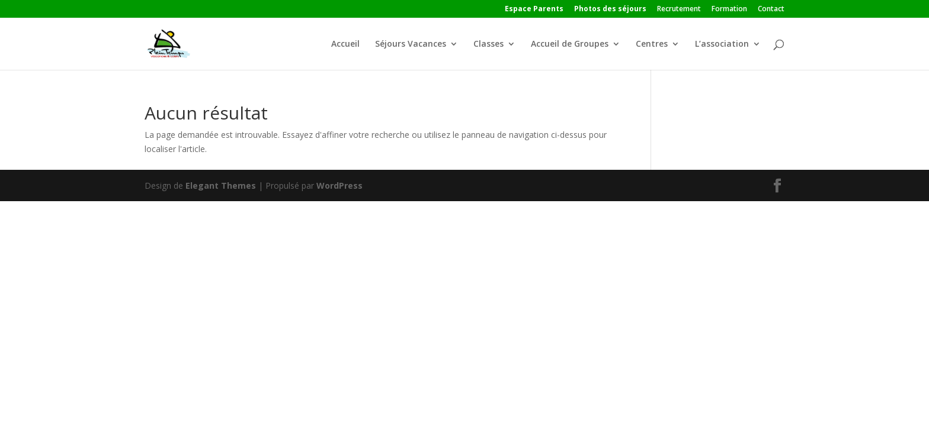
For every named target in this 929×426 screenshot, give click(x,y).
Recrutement (679, 9)
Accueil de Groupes (569, 44)
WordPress (339, 185)
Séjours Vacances (410, 44)
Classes (488, 44)
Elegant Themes (220, 185)
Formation (729, 9)
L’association (722, 44)
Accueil (345, 44)
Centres (652, 44)
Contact (771, 9)
